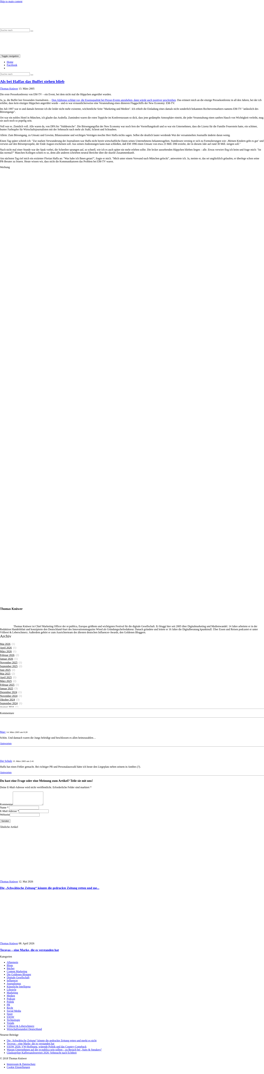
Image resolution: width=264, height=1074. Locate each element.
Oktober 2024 (7, 699)
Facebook (12, 65)
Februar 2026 (7, 655)
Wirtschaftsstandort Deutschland (24, 1031)
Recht (10, 1010)
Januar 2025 (6, 688)
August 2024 (7, 707)
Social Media (14, 1013)
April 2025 (6, 677)
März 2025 (6, 681)
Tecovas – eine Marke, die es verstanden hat (30, 1046)
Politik (10, 1004)
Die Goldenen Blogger (19, 977)
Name (3, 810)
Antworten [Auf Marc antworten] (5, 743)
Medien (11, 998)
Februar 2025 (7, 684)
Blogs (10, 967)
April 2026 (6, 647)
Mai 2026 (5, 644)
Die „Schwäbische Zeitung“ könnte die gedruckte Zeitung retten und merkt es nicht (52, 1043)
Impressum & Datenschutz (21, 1066)
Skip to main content (11, 1)
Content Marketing (17, 974)
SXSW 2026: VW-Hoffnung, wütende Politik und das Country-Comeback (47, 1049)
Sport (10, 1016)
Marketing (12, 995)
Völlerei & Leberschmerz (20, 1028)
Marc (3, 732)
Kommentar (6, 806)
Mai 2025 (5, 673)
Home (10, 62)
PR (8, 1007)
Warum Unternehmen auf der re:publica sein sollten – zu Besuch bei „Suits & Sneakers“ (54, 1052)
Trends (10, 1025)
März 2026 (6, 651)
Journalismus (14, 986)
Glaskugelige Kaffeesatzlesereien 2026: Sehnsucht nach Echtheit (42, 1055)
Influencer (12, 983)
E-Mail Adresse (8, 813)
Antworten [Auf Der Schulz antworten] (5, 772)
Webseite (5, 817)
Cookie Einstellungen (18, 1069)
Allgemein (12, 964)
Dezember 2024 (8, 692)
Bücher (10, 970)
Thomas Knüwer (9, 88)
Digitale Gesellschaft (18, 980)
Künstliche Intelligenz (19, 989)
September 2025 (9, 666)
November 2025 (9, 662)
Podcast (11, 1001)
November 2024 (9, 695)
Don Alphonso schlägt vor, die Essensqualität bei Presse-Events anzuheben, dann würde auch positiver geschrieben (114, 100)
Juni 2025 (5, 670)
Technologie (13, 1022)
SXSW (10, 1019)
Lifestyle (11, 992)
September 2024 (9, 703)
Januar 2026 (6, 658)
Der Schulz (6, 761)
